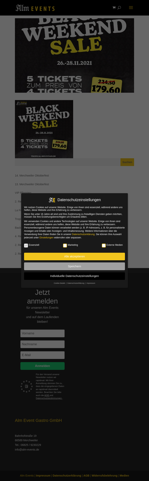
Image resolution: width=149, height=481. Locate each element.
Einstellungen (46, 237)
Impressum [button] (91, 283)
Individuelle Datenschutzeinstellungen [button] (74, 276)
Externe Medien (112, 245)
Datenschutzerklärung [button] (76, 283)
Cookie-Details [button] (60, 283)
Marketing (70, 245)
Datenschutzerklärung (83, 234)
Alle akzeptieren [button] (74, 256)
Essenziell (31, 245)
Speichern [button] (74, 266)
